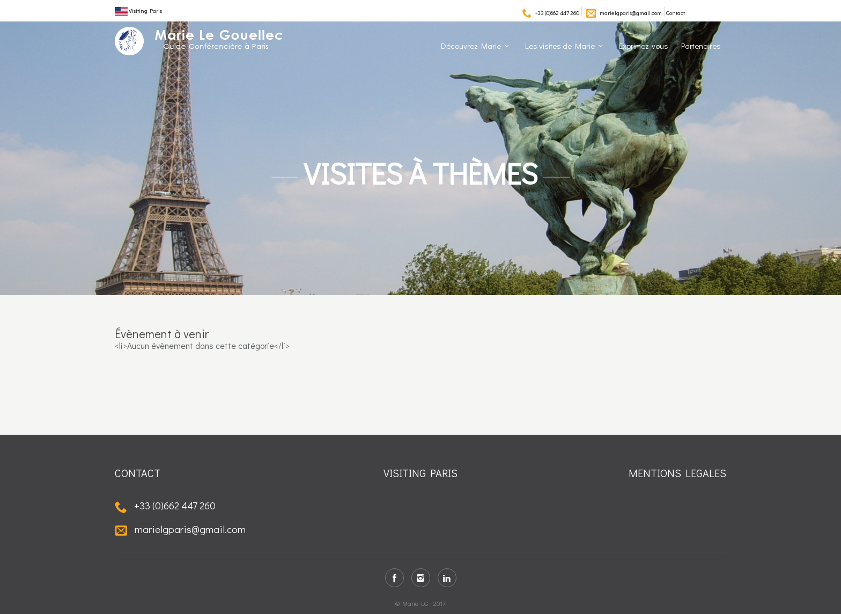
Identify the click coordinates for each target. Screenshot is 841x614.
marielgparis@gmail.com (631, 13)
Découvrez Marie (471, 45)
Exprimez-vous (643, 45)
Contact (675, 13)
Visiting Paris (138, 10)
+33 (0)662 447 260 (557, 13)
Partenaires (701, 45)
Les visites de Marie (560, 45)
